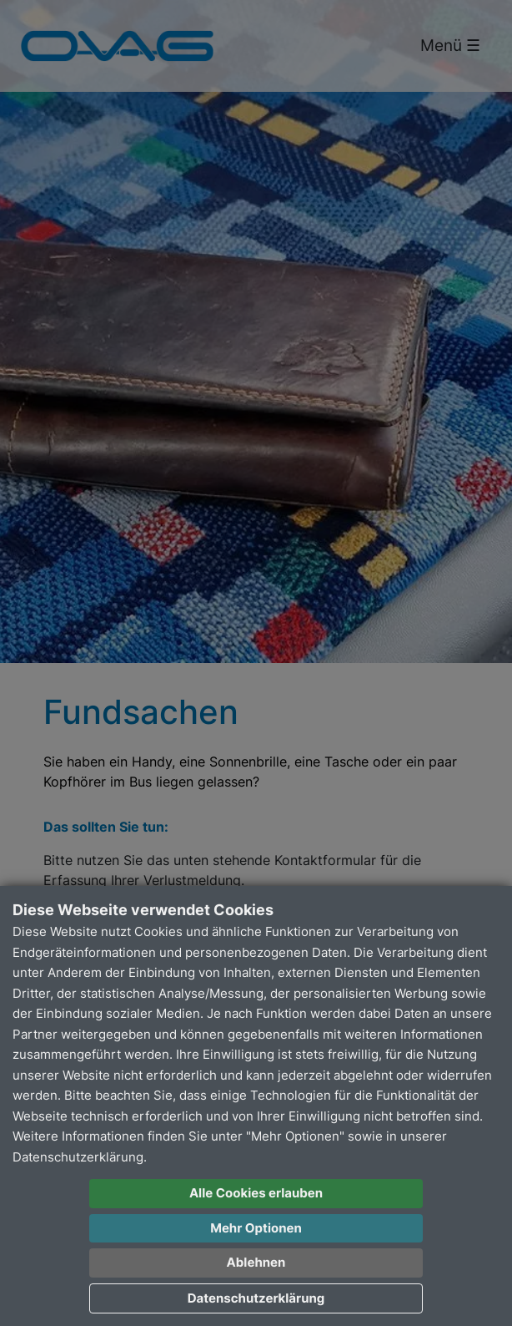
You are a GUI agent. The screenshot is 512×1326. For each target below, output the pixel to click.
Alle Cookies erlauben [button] (256, 1193)
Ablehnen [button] (256, 1262)
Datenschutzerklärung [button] (256, 1298)
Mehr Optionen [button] (256, 1228)
